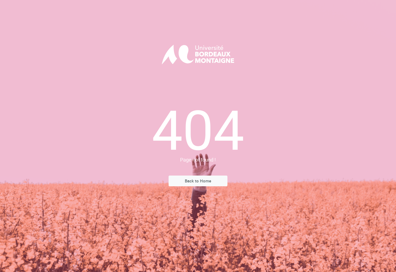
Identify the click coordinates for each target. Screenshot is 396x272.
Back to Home (198, 181)
